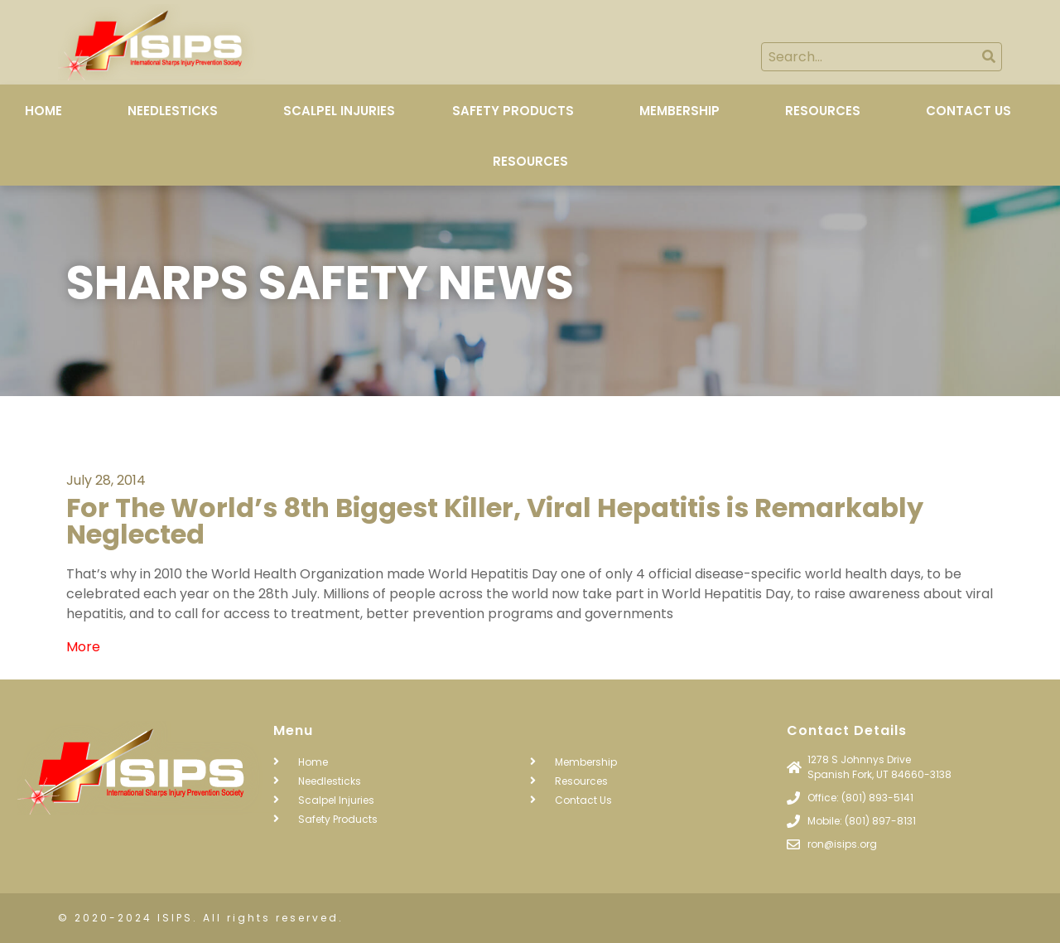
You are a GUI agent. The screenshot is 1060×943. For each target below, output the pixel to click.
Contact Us (968, 110)
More (83, 646)
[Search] (988, 56)
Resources (822, 110)
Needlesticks (173, 110)
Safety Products (513, 110)
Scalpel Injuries (339, 110)
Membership (679, 110)
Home (43, 110)
